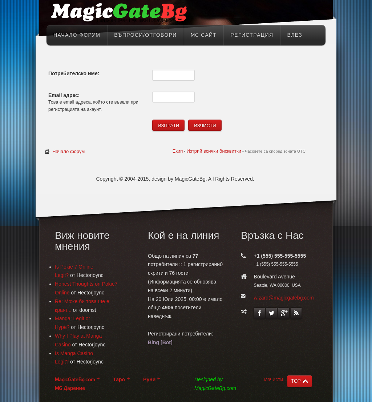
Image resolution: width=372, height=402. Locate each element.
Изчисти (273, 379)
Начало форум (68, 151)
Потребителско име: (73, 73)
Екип (178, 151)
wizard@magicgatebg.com (284, 298)
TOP (296, 381)
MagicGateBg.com (75, 379)
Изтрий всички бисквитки (213, 151)
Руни (149, 379)
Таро (119, 379)
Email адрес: (64, 95)
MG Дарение (70, 388)
